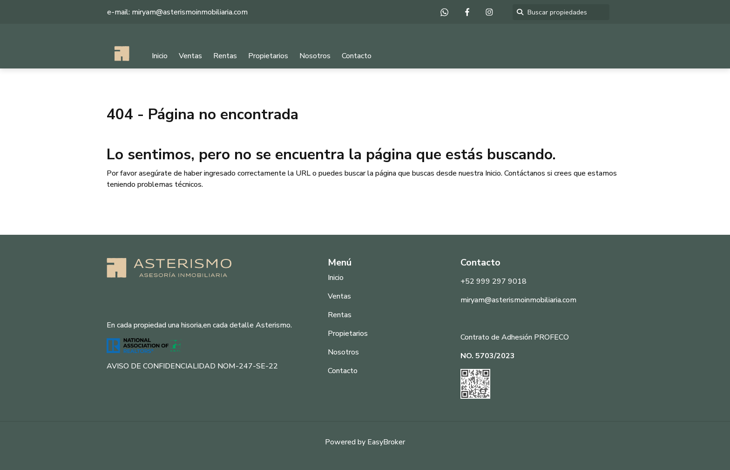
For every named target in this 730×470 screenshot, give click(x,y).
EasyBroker (386, 442)
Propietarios (268, 56)
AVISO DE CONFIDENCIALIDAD (161, 366)
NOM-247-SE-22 (247, 366)
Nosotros (315, 56)
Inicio (160, 56)
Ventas (190, 56)
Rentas (225, 56)
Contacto (357, 56)
